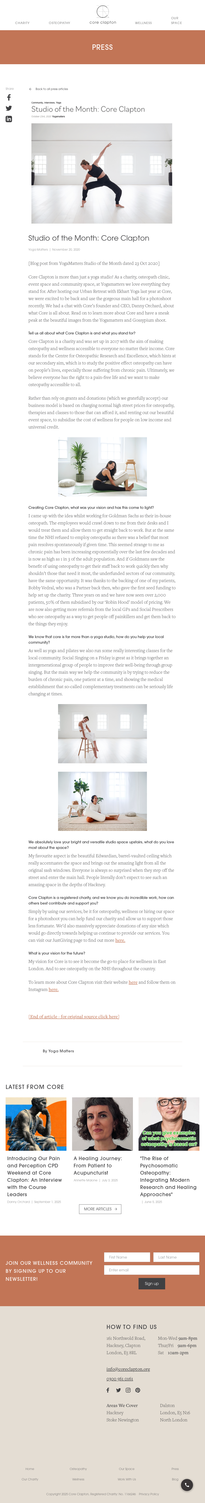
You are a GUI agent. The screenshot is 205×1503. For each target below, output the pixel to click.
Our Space (176, 20)
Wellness (78, 1479)
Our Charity (30, 1479)
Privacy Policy (149, 1494)
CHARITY (22, 23)
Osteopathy (78, 1469)
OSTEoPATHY (59, 23)
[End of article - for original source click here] (74, 1017)
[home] (103, 15)
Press (175, 1469)
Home (29, 1469)
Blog (175, 1479)
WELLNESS (143, 23)
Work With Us (127, 1479)
